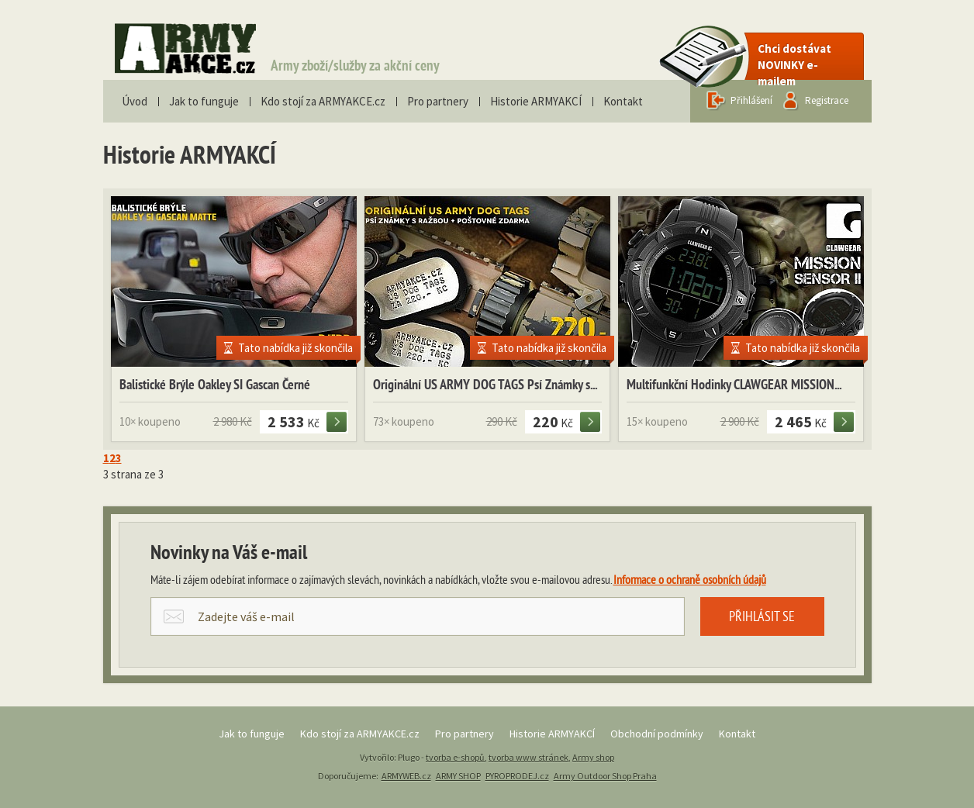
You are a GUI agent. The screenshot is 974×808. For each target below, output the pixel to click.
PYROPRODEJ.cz (517, 776)
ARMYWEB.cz (406, 776)
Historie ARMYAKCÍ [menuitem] (536, 101)
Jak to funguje (252, 734)
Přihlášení (751, 100)
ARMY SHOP (458, 776)
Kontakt (737, 734)
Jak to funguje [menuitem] (204, 101)
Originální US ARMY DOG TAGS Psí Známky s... (485, 386)
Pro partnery (464, 734)
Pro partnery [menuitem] (437, 101)
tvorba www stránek (528, 757)
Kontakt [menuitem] (623, 101)
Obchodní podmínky (656, 734)
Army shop (593, 757)
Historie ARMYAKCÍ (552, 734)
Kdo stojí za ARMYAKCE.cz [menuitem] (323, 101)
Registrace (826, 100)
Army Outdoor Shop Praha (605, 776)
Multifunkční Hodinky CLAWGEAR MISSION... (734, 386)
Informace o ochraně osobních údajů (689, 581)
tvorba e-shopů (455, 757)
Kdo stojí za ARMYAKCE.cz (360, 734)
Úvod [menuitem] (134, 101)
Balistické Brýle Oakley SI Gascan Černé (214, 386)
